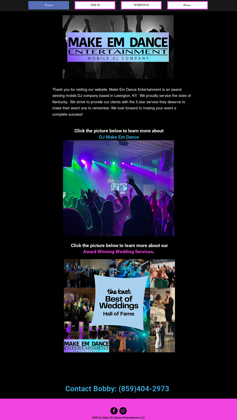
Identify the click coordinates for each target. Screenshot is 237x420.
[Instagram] (123, 410)
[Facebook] (114, 410)
